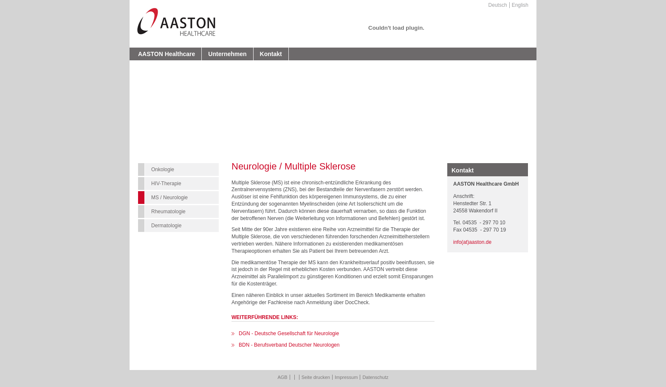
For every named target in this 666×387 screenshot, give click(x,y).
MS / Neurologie (169, 198)
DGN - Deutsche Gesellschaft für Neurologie (289, 333)
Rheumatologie (168, 212)
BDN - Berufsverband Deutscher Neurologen (289, 345)
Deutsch (497, 5)
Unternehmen (227, 54)
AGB (282, 377)
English (520, 5)
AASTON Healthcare (166, 54)
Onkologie (162, 169)
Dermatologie (166, 226)
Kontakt (271, 54)
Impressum (346, 377)
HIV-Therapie (166, 183)
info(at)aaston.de (472, 242)
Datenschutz (375, 377)
